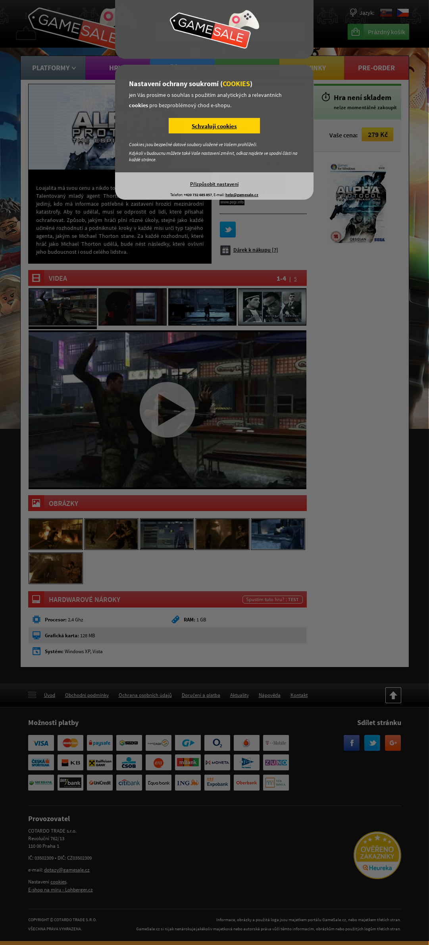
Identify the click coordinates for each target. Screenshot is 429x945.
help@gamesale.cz (241, 194)
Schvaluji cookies (214, 126)
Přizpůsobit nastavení (214, 184)
